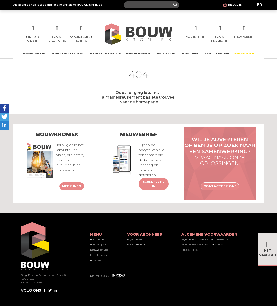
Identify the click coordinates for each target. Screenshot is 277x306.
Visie (208, 54)
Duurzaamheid (167, 54)
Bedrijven (222, 54)
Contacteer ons (220, 186)
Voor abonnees (244, 54)
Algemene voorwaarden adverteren (202, 244)
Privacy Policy (189, 249)
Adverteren (96, 260)
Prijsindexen (134, 239)
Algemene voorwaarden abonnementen (205, 239)
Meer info (71, 186)
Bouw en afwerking (138, 54)
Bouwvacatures (99, 249)
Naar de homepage (138, 101)
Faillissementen (136, 244)
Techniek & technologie (104, 54)
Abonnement (98, 239)
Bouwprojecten (33, 54)
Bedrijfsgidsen (98, 255)
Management (191, 54)
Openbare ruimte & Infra (66, 54)
